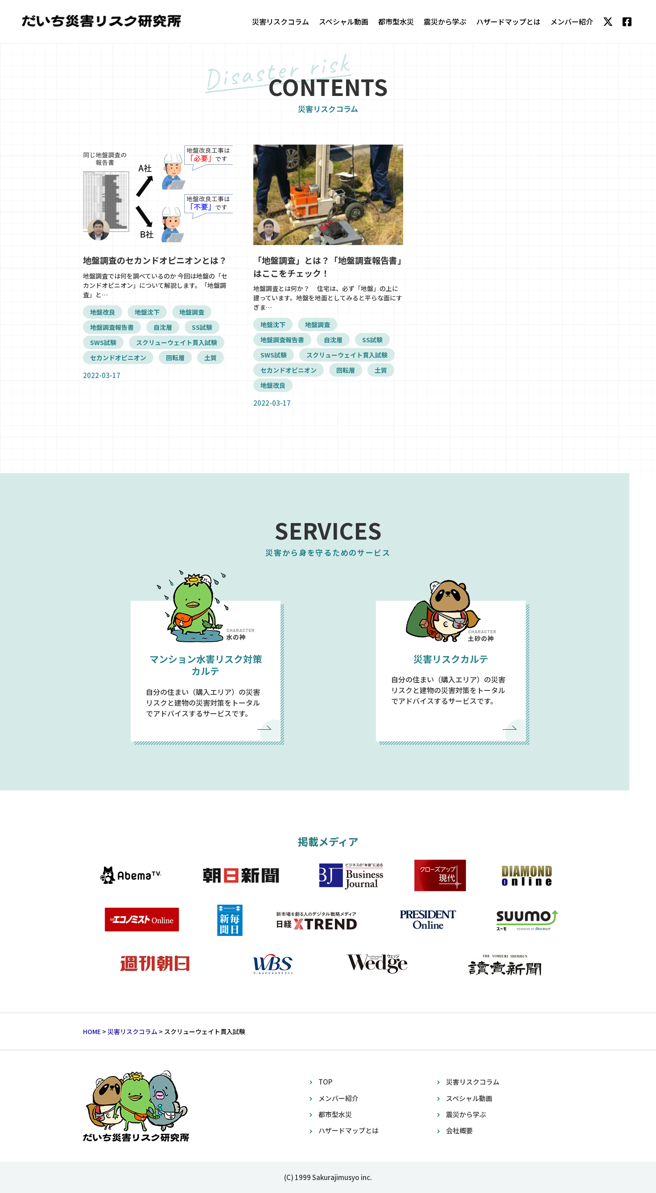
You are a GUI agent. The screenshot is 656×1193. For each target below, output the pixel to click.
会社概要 (459, 1130)
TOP (325, 1081)
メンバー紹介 (571, 21)
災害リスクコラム (280, 21)
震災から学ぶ (445, 21)
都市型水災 (396, 21)
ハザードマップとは (508, 21)
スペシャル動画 (343, 21)
